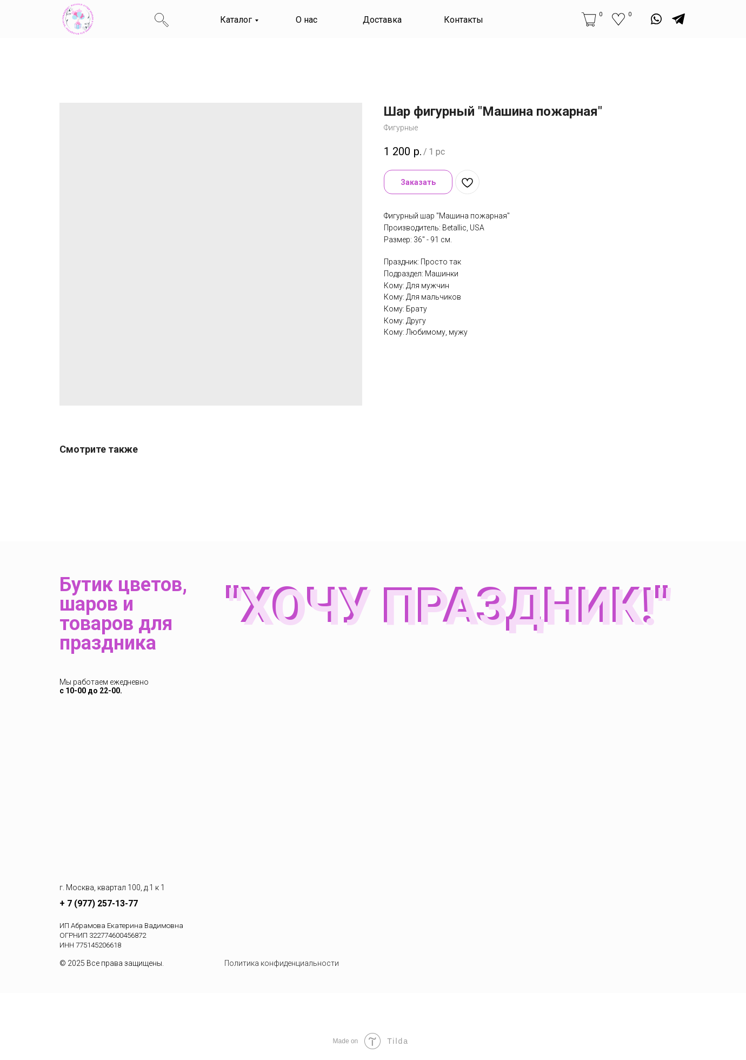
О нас (306, 20)
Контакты (463, 20)
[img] (78, 19)
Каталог (236, 20)
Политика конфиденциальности (281, 963)
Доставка (382, 20)
